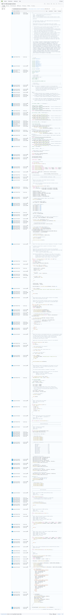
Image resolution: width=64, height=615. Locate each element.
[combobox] (57, 9)
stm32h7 (38, 8)
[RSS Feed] (45, 4)
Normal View (51, 11)
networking (42, 8)
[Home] (1, 1)
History (55, 11)
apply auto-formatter (16, 13)
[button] (27, 13)
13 (51, 3)
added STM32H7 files (16, 12)
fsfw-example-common (11, 3)
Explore (5, 1)
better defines (15, 71)
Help (20, 1)
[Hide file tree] (2, 9)
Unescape (59, 11)
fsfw (4, 3)
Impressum (16, 1)
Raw (46, 11)
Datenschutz (10, 1)
